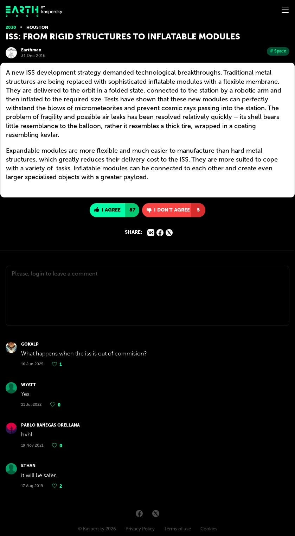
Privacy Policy (140, 528)
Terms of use (177, 528)
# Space (278, 51)
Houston (37, 27)
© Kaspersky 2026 (97, 528)
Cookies (208, 528)
